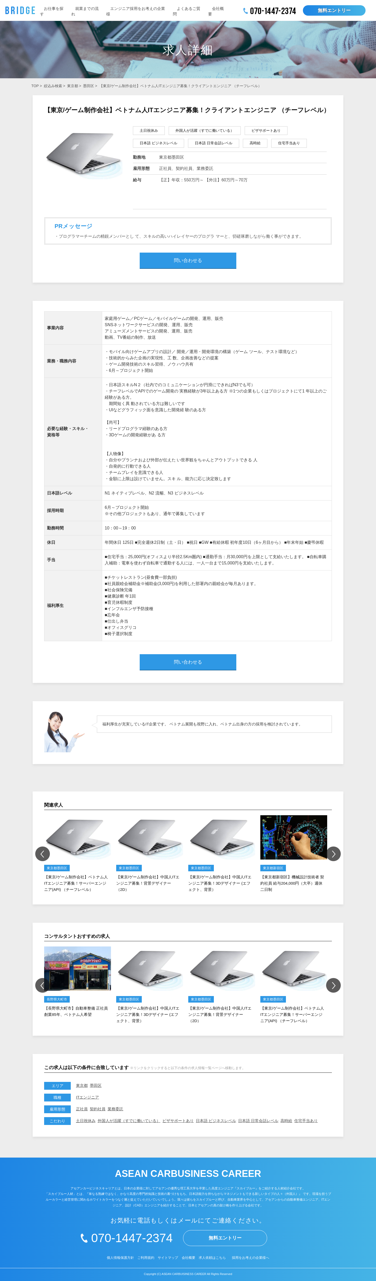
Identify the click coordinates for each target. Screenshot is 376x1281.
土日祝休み (86, 1120)
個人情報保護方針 (120, 1258)
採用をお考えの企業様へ (250, 1258)
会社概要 (188, 1258)
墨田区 (88, 86)
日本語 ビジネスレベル (216, 1120)
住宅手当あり (306, 1120)
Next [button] (333, 854)
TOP (35, 86)
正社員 (82, 1109)
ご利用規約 (145, 1258)
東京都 (72, 86)
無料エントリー (334, 10)
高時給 (286, 1120)
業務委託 (115, 1109)
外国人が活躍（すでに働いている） (129, 1120)
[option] (77, 854)
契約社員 (97, 1109)
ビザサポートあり (178, 1120)
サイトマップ (168, 1258)
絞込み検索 (53, 86)
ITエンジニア (87, 1097)
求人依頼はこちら (212, 1258)
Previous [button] (42, 854)
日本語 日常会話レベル (258, 1120)
